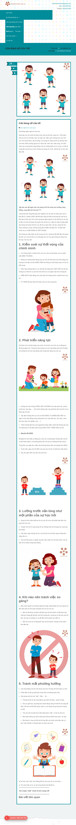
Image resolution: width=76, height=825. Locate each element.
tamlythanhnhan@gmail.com (61, 3)
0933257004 (67, 8)
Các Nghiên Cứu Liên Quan (28, 104)
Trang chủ (54, 25)
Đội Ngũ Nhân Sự (22, 12)
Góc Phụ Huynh (50, 17)
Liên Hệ (62, 17)
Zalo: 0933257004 (65, 6)
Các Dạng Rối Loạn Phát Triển (16, 17)
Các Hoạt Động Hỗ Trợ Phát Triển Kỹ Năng (43, 12)
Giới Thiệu (9, 13)
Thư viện (40, 17)
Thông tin (32, 17)
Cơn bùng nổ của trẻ (30, 100)
